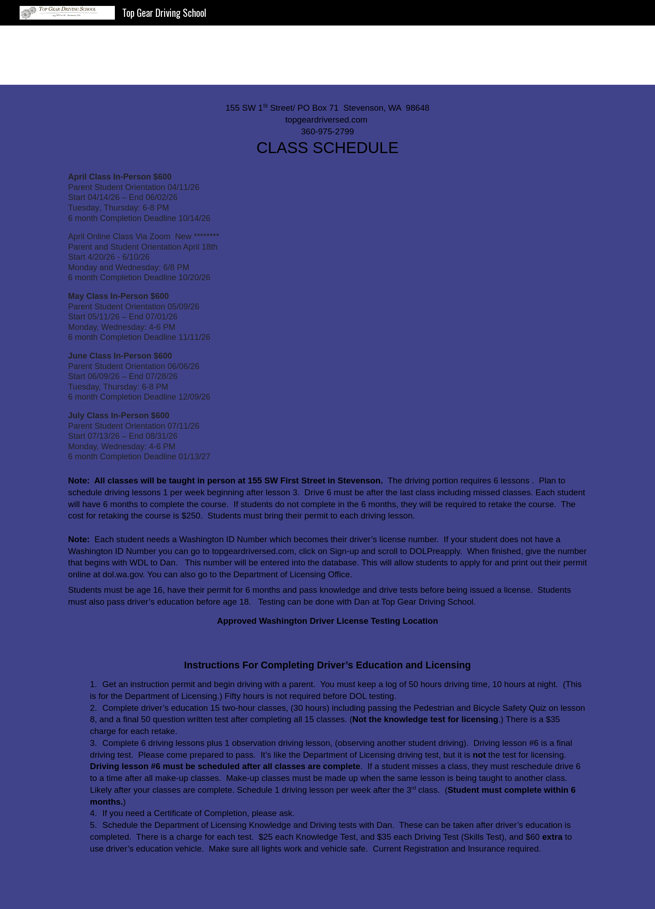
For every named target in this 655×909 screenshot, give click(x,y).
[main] (327, 130)
